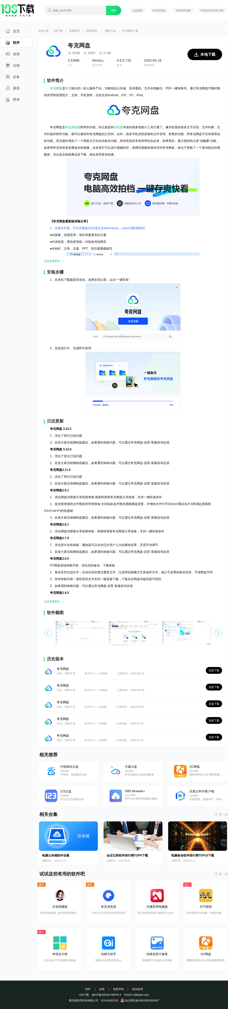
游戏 (13, 55)
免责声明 (118, 989)
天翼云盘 (131, 766)
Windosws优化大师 (212, 10)
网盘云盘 (110, 30)
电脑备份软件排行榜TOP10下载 (192, 855)
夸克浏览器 (159, 10)
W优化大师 (59, 954)
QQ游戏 (137, 10)
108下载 (58, 30)
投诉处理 (137, 989)
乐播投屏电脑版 (157, 906)
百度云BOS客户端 (201, 791)
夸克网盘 (56, 88)
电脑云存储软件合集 (55, 855)
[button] (218, 633)
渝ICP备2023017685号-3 (106, 994)
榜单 (13, 101)
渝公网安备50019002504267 (140, 1000)
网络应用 (91, 30)
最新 (13, 89)
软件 (13, 44)
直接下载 (214, 670)
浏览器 (118, 127)
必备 (13, 78)
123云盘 (65, 791)
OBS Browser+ (135, 791)
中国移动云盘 (69, 766)
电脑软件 (74, 30)
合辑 (13, 67)
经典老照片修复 (157, 954)
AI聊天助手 (108, 954)
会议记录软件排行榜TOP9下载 (127, 855)
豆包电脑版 (59, 906)
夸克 (68, 88)
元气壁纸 (206, 906)
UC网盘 (194, 766)
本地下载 (204, 56)
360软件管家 (183, 10)
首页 (13, 32)
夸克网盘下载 (130, 30)
